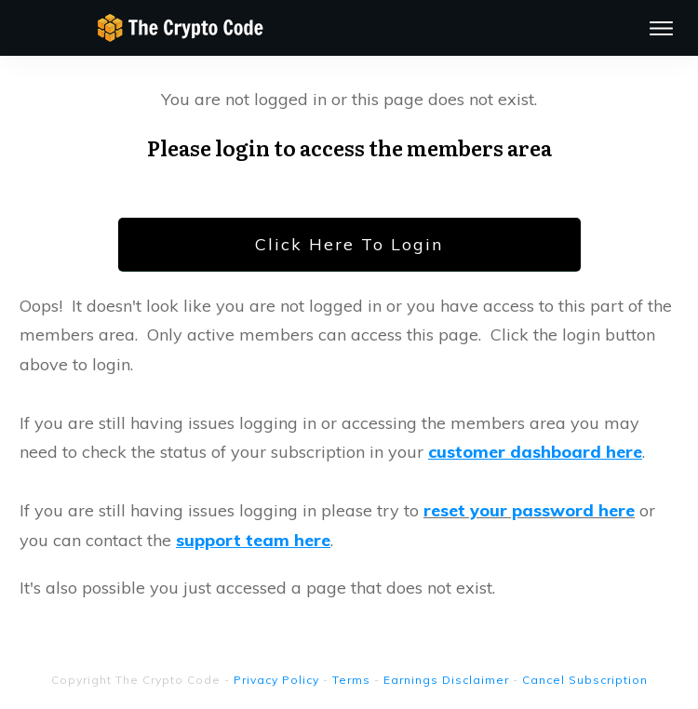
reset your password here (529, 510)
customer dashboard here (535, 451)
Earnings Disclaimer (446, 680)
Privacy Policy (276, 680)
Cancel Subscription (585, 680)
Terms (351, 680)
